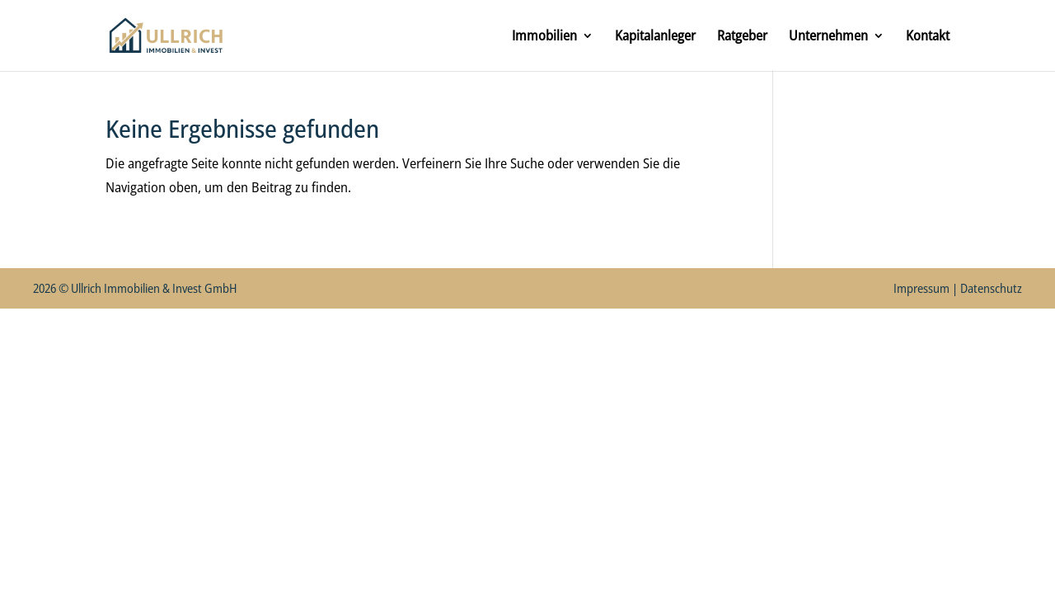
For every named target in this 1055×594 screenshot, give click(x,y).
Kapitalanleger (655, 37)
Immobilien (544, 37)
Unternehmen (828, 37)
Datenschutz (991, 288)
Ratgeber (742, 37)
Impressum (921, 288)
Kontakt (928, 37)
